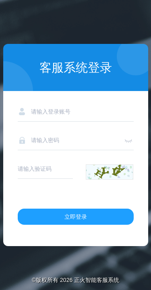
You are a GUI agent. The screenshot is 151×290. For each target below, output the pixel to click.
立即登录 (75, 216)
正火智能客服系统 (96, 280)
